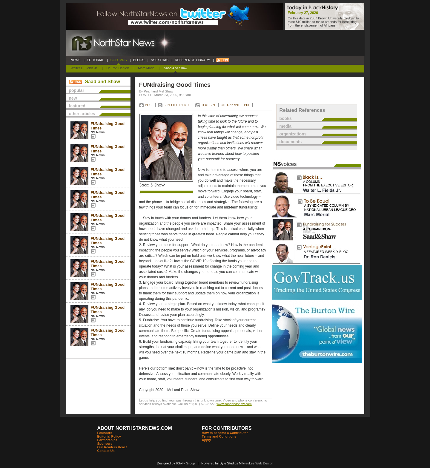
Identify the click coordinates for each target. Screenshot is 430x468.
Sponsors (105, 443)
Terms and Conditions (219, 436)
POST (149, 105)
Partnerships (107, 440)
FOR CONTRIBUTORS (227, 428)
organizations (293, 134)
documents (291, 141)
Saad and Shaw (175, 68)
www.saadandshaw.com (233, 404)
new (73, 98)
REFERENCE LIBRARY (192, 60)
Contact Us (106, 450)
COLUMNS (118, 60)
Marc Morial (146, 68)
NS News (98, 132)
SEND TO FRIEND (176, 105)
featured (77, 106)
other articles (82, 113)
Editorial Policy (109, 436)
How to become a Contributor (225, 433)
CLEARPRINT (230, 105)
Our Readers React (112, 447)
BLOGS (138, 60)
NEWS (75, 60)
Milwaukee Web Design (256, 463)
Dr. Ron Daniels (117, 68)
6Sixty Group (185, 463)
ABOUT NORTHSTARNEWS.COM (134, 428)
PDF (247, 105)
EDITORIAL (95, 60)
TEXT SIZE (208, 105)
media (285, 126)
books (286, 118)
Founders (104, 433)
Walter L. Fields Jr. (84, 68)
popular (76, 90)
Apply (206, 440)
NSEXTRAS (160, 60)
